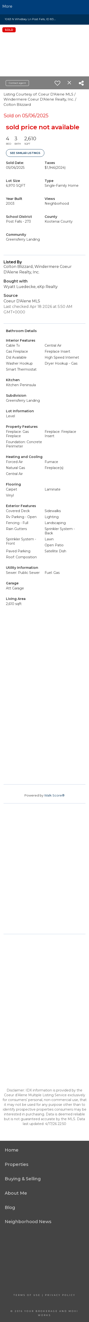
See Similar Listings (25, 153)
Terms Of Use (27, 1295)
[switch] (57, 83)
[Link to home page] (44, 6)
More (7, 6)
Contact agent (17, 83)
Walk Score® (54, 795)
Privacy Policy (60, 1295)
